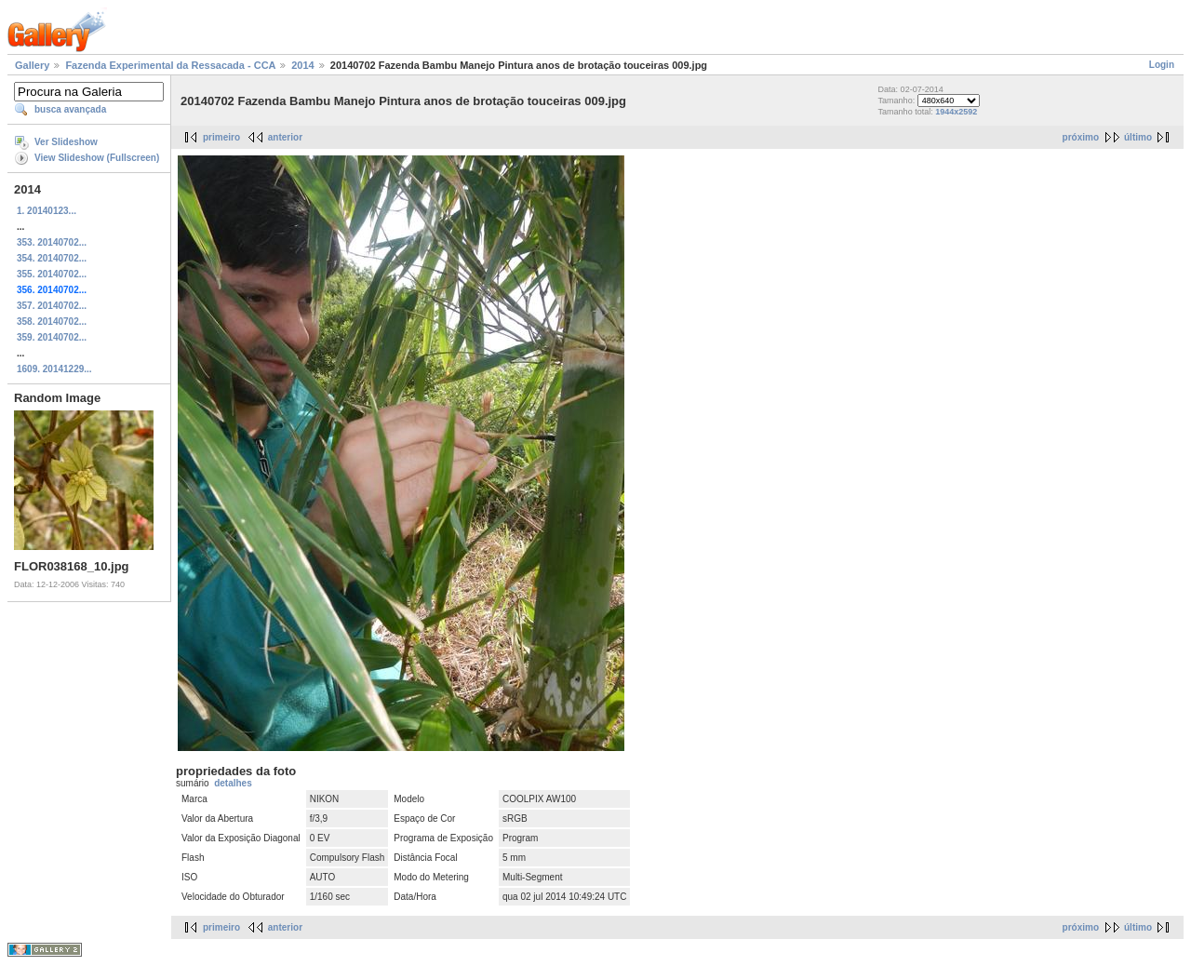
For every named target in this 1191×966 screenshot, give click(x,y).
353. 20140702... (52, 242)
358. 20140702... (52, 321)
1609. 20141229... (54, 369)
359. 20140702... (52, 337)
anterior (285, 137)
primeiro (221, 137)
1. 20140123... (46, 211)
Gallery (32, 65)
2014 (302, 65)
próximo (1081, 137)
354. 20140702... (52, 258)
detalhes (233, 783)
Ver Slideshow (66, 142)
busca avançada (70, 109)
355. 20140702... (52, 274)
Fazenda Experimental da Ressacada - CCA (170, 65)
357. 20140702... (52, 306)
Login (1161, 65)
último (1138, 137)
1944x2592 (956, 111)
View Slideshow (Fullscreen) (96, 158)
